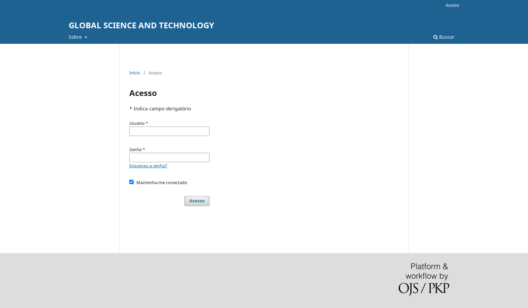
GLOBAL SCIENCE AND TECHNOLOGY (141, 25)
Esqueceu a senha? (148, 166)
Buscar (444, 37)
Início (134, 73)
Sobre (76, 37)
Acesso (452, 5)
